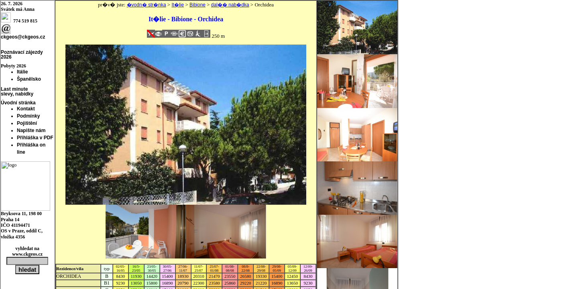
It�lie (177, 5)
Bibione (197, 5)
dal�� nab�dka (230, 5)
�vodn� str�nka (146, 5)
